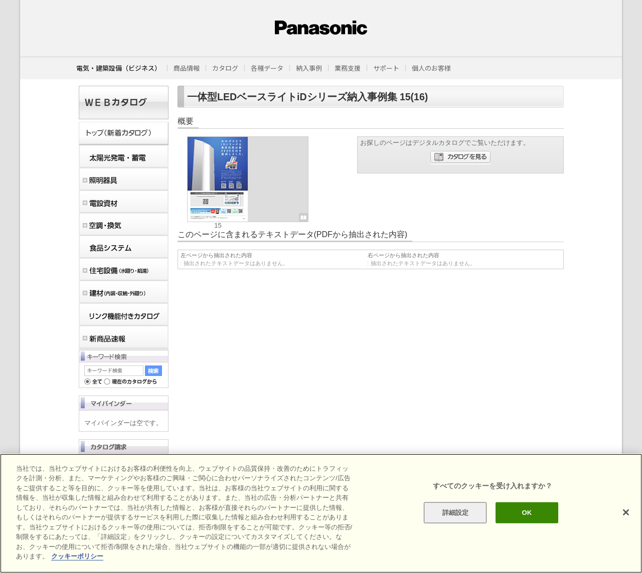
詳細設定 (455, 512)
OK (527, 512)
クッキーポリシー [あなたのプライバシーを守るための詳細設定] (77, 556)
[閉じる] (626, 512)
